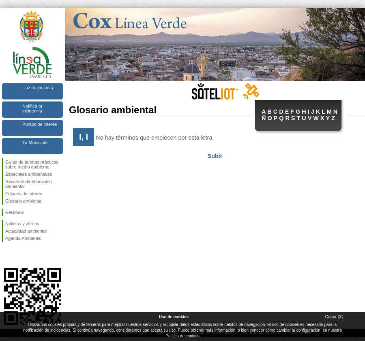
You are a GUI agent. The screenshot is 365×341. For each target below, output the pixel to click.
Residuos (14, 212)
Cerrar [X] (334, 317)
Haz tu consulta (37, 87)
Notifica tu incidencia (32, 108)
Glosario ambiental (24, 201)
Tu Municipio (34, 142)
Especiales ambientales (28, 174)
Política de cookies (182, 336)
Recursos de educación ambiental (28, 184)
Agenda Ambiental (23, 238)
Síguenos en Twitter (20, 255)
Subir (215, 156)
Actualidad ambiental (26, 231)
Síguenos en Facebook (7, 255)
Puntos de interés (39, 124)
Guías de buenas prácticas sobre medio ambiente (31, 164)
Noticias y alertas (22, 223)
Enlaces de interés (23, 193)
